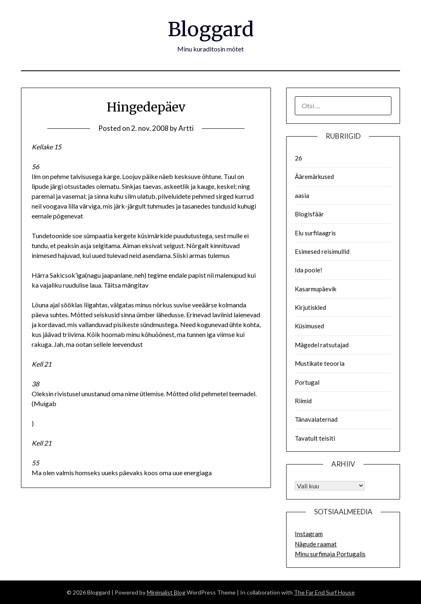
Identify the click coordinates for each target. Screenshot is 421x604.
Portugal (307, 382)
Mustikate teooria (320, 363)
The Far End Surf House (324, 592)
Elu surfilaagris (315, 233)
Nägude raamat (316, 544)
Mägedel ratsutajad (322, 344)
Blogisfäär (309, 214)
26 (298, 158)
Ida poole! (308, 270)
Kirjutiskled (310, 307)
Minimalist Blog (166, 592)
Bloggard (211, 29)
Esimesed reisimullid (322, 251)
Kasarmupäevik (315, 289)
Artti (186, 128)
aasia (302, 195)
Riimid (303, 400)
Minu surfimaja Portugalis (330, 554)
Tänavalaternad (316, 419)
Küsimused (309, 326)
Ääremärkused (314, 176)
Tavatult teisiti (315, 438)
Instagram (309, 533)
